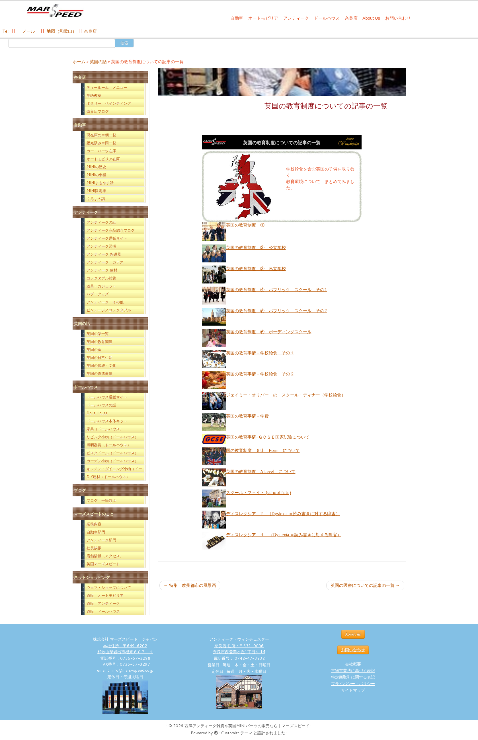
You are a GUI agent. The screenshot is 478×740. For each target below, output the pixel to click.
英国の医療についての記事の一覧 (365, 585)
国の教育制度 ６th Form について (263, 450)
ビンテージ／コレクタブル (109, 310)
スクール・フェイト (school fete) (258, 493)
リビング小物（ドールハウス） (112, 436)
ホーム (79, 62)
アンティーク (296, 18)
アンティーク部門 (101, 539)
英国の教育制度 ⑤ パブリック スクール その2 (276, 311)
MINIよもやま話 (100, 182)
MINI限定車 (96, 190)
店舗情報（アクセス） (105, 555)
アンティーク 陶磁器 (104, 254)
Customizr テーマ (236, 733)
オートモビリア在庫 (103, 158)
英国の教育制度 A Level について (261, 471)
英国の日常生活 (99, 357)
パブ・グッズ (98, 294)
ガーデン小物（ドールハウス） (112, 460)
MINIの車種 (96, 174)
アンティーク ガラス (105, 262)
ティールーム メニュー (107, 87)
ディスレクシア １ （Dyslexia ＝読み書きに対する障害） (283, 535)
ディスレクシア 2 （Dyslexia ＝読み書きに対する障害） (283, 514)
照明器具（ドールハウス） (109, 444)
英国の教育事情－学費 (247, 416)
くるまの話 (96, 198)
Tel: (6, 31)
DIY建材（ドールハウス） (108, 476)
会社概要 (353, 664)
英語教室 (94, 95)
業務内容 (94, 524)
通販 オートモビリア (105, 595)
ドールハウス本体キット (107, 421)
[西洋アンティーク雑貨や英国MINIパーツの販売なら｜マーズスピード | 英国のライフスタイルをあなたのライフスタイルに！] (55, 11)
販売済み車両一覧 (101, 142)
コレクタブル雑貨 (101, 278)
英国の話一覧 (98, 333)
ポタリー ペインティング (109, 103)
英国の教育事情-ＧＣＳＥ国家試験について (267, 437)
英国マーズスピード (103, 563)
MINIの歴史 (96, 166)
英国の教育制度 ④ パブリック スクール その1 (276, 290)
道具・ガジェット (101, 286)
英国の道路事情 (99, 373)
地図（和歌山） (62, 31)
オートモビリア (263, 18)
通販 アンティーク (103, 603)
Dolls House (97, 413)
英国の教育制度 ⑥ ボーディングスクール (268, 332)
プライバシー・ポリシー (353, 683)
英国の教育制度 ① (245, 225)
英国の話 (98, 62)
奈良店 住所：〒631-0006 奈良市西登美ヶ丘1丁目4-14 (239, 649)
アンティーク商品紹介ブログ (111, 230)
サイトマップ (353, 690)
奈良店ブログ (98, 111)
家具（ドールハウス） (105, 428)
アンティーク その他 (105, 302)
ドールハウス (327, 18)
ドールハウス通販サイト (107, 397)
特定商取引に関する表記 (353, 677)
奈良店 (351, 18)
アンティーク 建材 (102, 270)
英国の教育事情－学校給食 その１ (260, 353)
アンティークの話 (101, 222)
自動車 (236, 18)
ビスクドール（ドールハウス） (112, 452)
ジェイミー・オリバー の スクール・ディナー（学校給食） (286, 395)
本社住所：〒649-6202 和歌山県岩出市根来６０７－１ (125, 649)
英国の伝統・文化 (101, 365)
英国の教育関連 (99, 341)
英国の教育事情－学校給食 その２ (260, 374)
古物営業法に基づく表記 (353, 670)
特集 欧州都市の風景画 (190, 585)
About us (353, 634)
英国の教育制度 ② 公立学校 (256, 247)
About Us (371, 18)
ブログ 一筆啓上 (101, 500)
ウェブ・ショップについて (109, 587)
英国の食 (94, 349)
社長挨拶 (94, 547)
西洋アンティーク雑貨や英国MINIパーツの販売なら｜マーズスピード (246, 726)
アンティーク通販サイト (107, 238)
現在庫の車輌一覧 (101, 134)
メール (28, 31)
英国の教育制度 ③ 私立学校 (256, 269)
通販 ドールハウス (103, 611)
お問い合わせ (398, 18)
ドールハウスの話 (101, 405)
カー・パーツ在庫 (101, 150)
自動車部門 (96, 532)
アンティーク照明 (101, 246)
